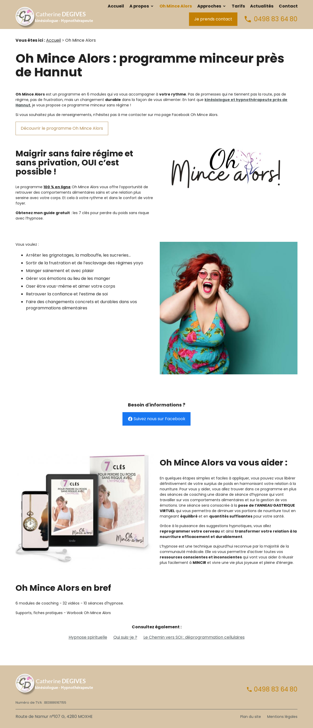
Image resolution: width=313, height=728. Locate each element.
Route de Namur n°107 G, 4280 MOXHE (54, 716)
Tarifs (238, 6)
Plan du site (250, 716)
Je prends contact (213, 19)
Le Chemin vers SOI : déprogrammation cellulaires (194, 637)
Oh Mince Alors (175, 6)
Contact (288, 6)
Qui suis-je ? (125, 637)
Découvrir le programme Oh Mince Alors (62, 128)
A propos (139, 6)
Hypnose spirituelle (88, 637)
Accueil (116, 6)
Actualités (261, 6)
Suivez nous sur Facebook (156, 419)
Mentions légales (282, 716)
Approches (209, 6)
